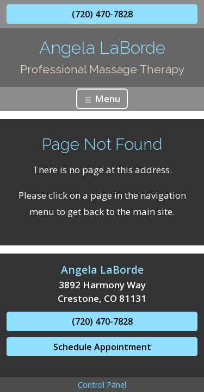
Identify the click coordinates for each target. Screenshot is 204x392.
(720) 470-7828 (102, 14)
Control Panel (102, 385)
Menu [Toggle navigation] (102, 98)
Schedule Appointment (102, 347)
